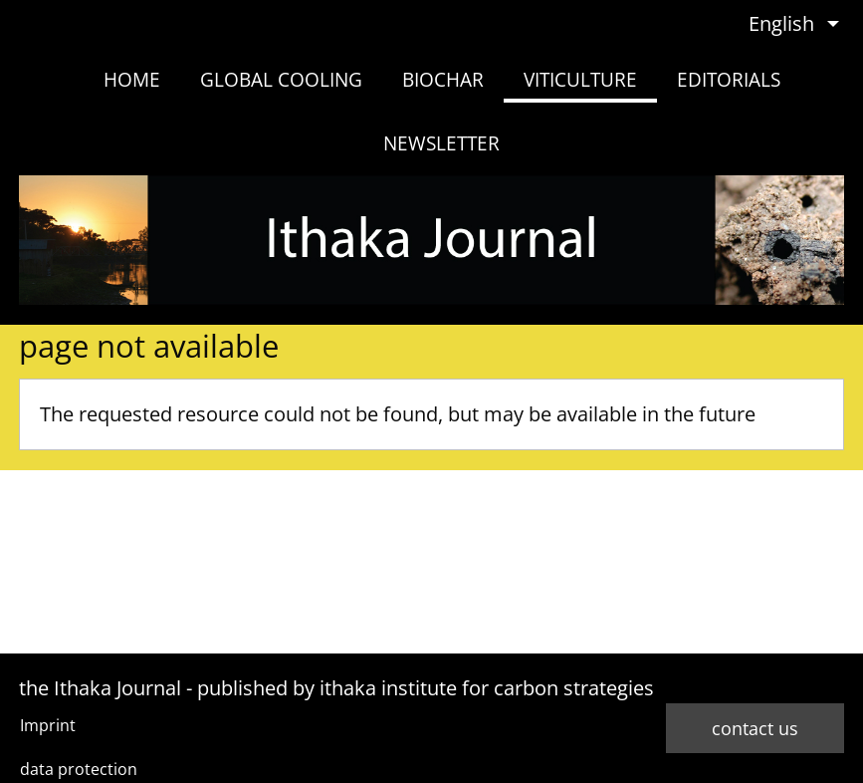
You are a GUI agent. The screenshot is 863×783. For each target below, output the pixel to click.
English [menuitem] (781, 23)
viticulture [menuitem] (580, 79)
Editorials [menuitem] (728, 79)
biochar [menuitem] (443, 79)
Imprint (48, 725)
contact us (755, 728)
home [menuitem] (132, 79)
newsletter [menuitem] (441, 142)
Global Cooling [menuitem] (281, 79)
